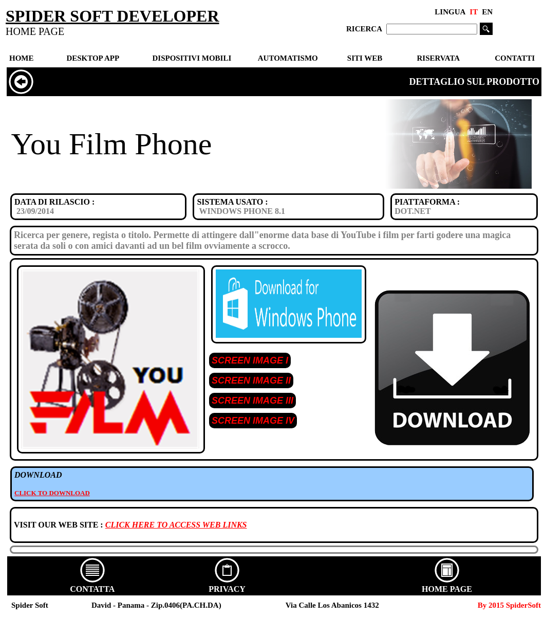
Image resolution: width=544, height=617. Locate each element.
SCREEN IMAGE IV (253, 420)
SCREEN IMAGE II (251, 380)
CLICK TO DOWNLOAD (52, 493)
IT (474, 12)
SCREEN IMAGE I (250, 360)
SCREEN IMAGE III (252, 400)
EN (487, 12)
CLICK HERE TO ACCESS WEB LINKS (176, 524)
